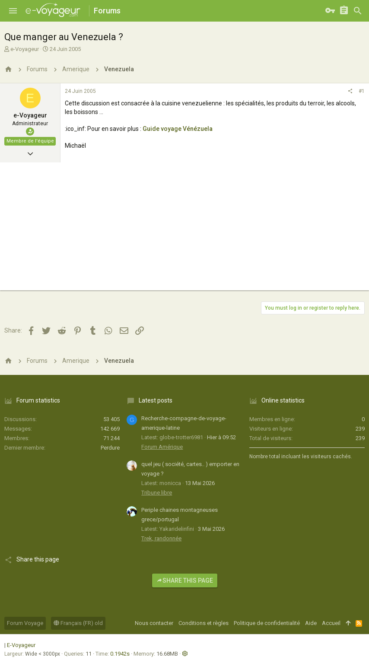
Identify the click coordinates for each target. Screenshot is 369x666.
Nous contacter (154, 623)
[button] (13, 11)
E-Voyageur (21, 645)
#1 (362, 91)
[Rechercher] (358, 11)
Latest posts (155, 400)
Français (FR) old (78, 623)
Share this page (184, 580)
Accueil (331, 623)
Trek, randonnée (161, 538)
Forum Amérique (162, 447)
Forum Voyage (25, 623)
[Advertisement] (184, 229)
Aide (311, 623)
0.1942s (120, 653)
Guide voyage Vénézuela (178, 128)
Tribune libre (156, 492)
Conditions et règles (203, 623)
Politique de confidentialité (267, 623)
